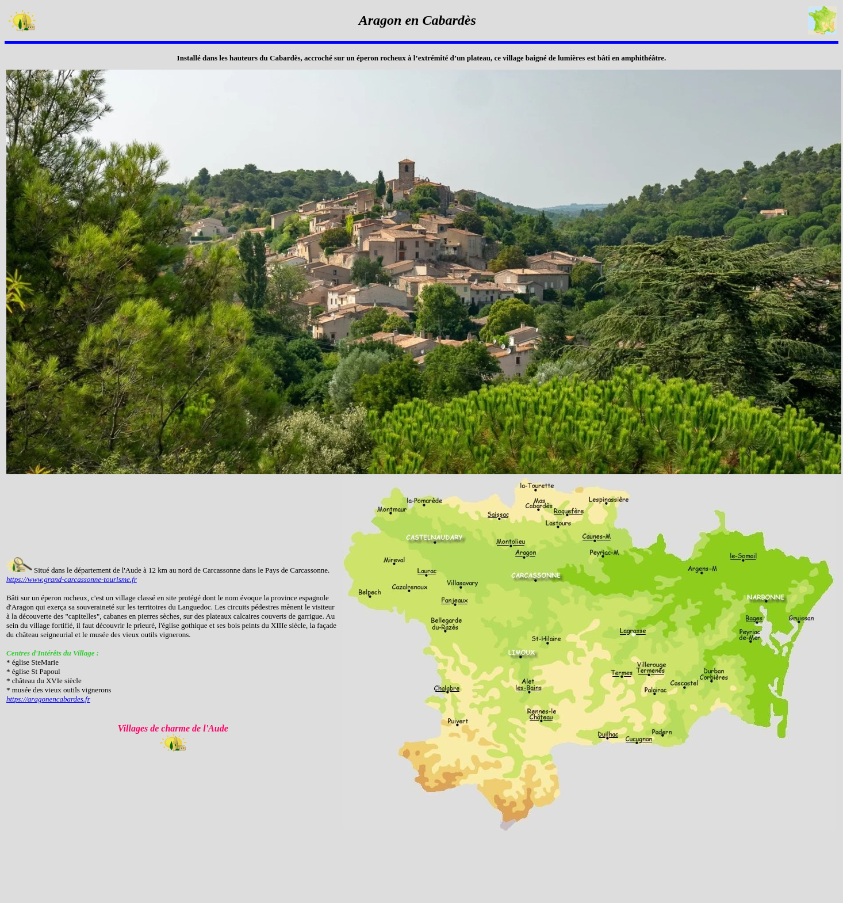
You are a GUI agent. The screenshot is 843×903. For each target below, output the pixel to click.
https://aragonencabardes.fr (48, 699)
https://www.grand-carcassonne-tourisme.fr (71, 579)
